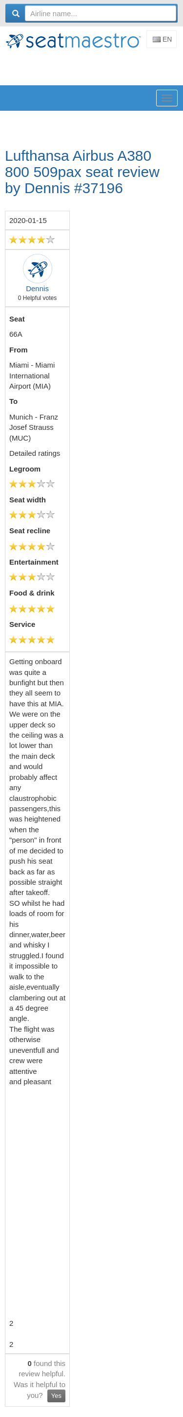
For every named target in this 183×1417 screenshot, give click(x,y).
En (162, 39)
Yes (56, 1395)
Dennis (37, 288)
